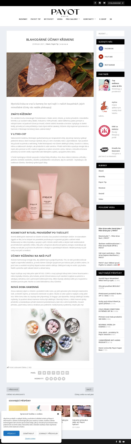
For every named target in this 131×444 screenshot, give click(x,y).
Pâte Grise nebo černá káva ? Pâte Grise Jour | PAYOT (110, 229)
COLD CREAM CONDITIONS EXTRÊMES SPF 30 (109, 310)
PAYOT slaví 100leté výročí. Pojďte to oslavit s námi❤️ (109, 263)
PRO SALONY (72, 19)
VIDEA (60, 19)
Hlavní (48, 44)
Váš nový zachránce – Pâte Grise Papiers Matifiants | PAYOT (109, 255)
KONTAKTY (89, 19)
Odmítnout (28, 433)
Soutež (101, 193)
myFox (114, 102)
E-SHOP (102, 19)
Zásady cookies (30, 439)
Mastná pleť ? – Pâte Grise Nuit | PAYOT (109, 237)
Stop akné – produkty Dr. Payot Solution (109, 333)
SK (111, 19)
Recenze (102, 187)
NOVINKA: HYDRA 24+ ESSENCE (107, 325)
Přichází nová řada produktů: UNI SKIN (110, 317)
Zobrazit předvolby (48, 433)
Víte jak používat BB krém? (109, 286)
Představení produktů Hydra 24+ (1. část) (110, 294)
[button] (58, 414)
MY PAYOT (49, 19)
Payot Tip (54, 44)
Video (101, 199)
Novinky (102, 176)
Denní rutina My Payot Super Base (110, 348)
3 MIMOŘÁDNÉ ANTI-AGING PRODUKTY (109, 341)
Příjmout (11, 433)
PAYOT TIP (36, 19)
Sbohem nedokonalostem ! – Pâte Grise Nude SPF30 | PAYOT (110, 245)
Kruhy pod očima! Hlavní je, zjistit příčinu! (109, 302)
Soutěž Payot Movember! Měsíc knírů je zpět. (109, 279)
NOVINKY (23, 19)
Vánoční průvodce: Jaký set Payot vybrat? (80, 422)
